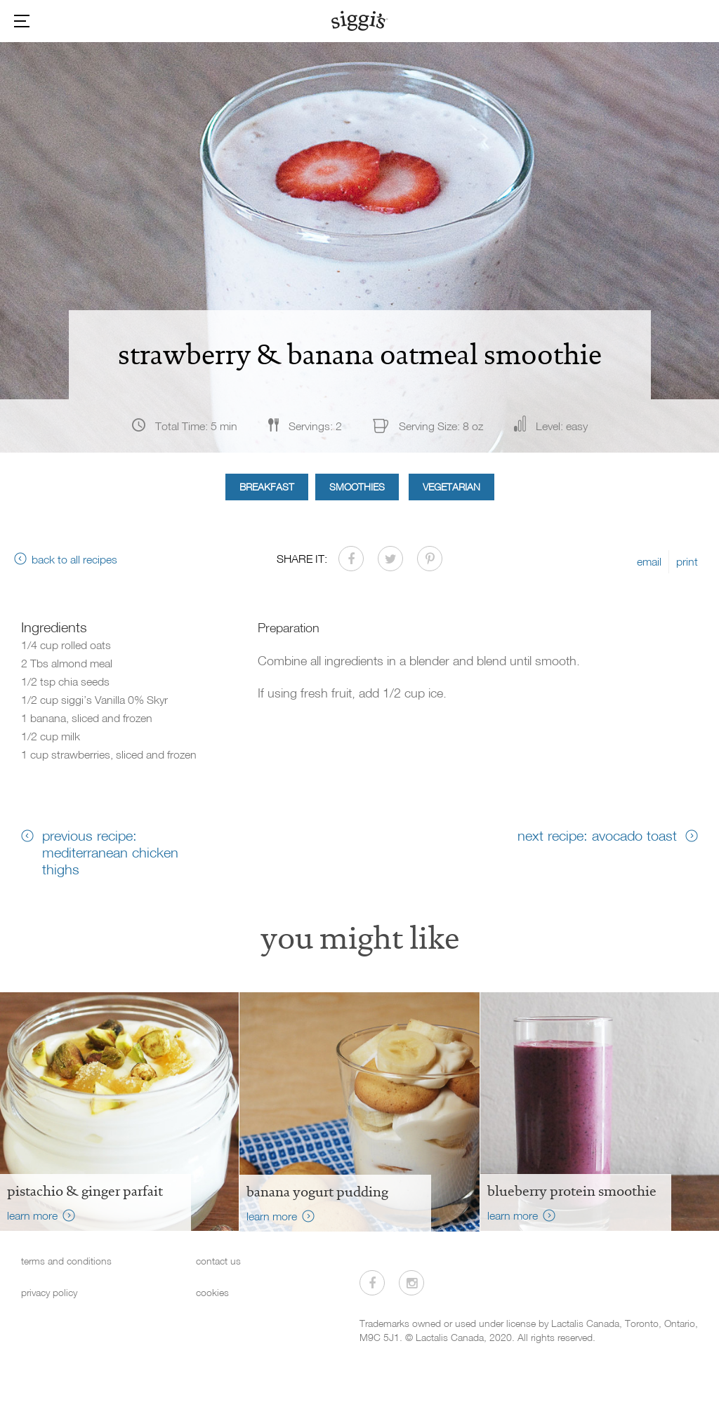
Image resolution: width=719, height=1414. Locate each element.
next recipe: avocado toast (597, 835)
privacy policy (49, 1292)
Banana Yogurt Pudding (317, 1191)
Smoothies (357, 487)
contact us (218, 1261)
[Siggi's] (359, 20)
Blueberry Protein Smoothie (572, 1190)
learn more (32, 1215)
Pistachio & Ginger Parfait (85, 1190)
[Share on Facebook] (351, 558)
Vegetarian (451, 487)
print (687, 561)
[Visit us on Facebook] (372, 1282)
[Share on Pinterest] (429, 558)
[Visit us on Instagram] (411, 1282)
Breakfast (266, 487)
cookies (212, 1292)
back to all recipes (74, 559)
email (649, 561)
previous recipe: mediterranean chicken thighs (110, 852)
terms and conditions (66, 1261)
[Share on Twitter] (390, 558)
